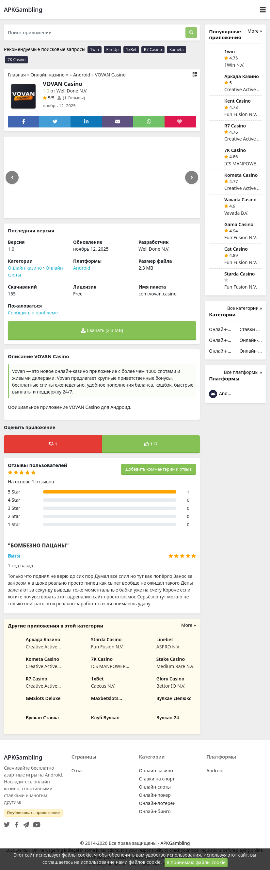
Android (81, 75)
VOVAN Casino (110, 75)
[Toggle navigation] (263, 9)
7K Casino (16, 59)
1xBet (131, 49)
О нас (77, 770)
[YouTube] (35, 823)
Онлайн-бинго (251, 351)
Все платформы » (243, 372)
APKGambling (175, 843)
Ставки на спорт (251, 329)
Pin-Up (112, 49)
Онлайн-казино (47, 75)
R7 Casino (153, 49)
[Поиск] (191, 32)
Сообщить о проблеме (33, 313)
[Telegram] (25, 823)
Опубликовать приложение (33, 812)
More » (188, 625)
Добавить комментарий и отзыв (158, 469)
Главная (17, 75)
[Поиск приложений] (95, 32)
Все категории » (244, 308)
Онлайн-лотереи (220, 351)
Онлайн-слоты (220, 340)
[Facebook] (15, 823)
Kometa (176, 49)
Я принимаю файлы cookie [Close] (196, 862)
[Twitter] (7, 823)
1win (94, 49)
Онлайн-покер (251, 340)
